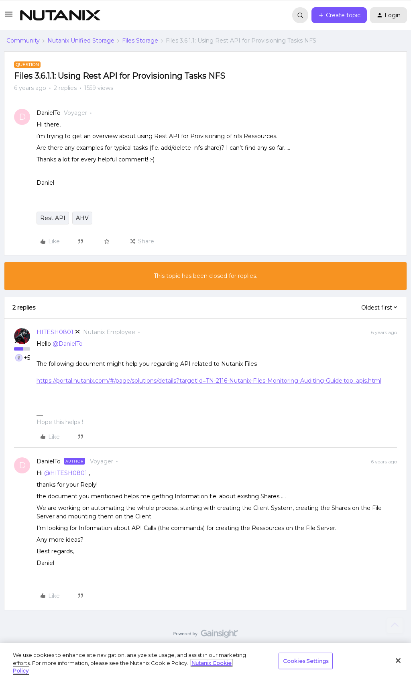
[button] (9, 16)
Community (23, 40)
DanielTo (49, 112)
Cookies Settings (305, 660)
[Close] (398, 660)
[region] (205, 661)
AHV (82, 218)
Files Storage (140, 40)
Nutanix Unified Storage (80, 40)
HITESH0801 (55, 332)
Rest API (52, 218)
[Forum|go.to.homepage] (60, 15)
